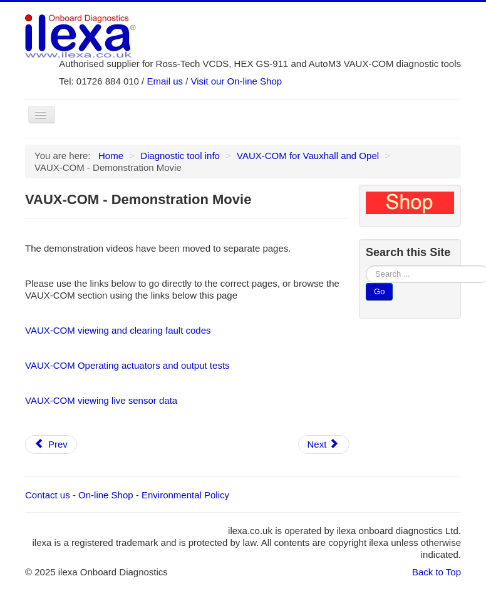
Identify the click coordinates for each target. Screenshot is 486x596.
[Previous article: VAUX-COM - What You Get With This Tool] (51, 444)
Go (379, 291)
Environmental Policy (185, 495)
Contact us (47, 495)
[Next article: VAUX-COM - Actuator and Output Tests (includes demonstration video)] (324, 444)
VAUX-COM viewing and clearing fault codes (118, 330)
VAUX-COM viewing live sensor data (101, 400)
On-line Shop (105, 495)
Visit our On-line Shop (236, 81)
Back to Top (436, 572)
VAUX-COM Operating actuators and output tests (127, 365)
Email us (165, 81)
